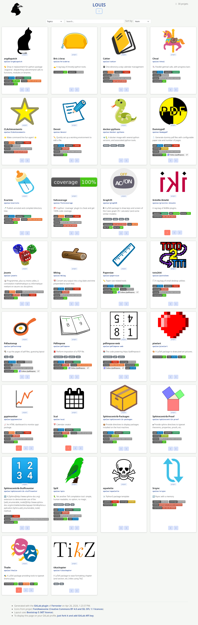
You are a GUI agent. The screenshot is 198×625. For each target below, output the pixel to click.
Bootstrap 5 (33, 612)
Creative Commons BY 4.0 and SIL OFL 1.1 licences (76, 609)
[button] (99, 11)
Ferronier (56, 605)
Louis (99, 5)
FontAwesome (40, 609)
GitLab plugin (41, 605)
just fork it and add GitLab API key (75, 615)
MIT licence (46, 612)
